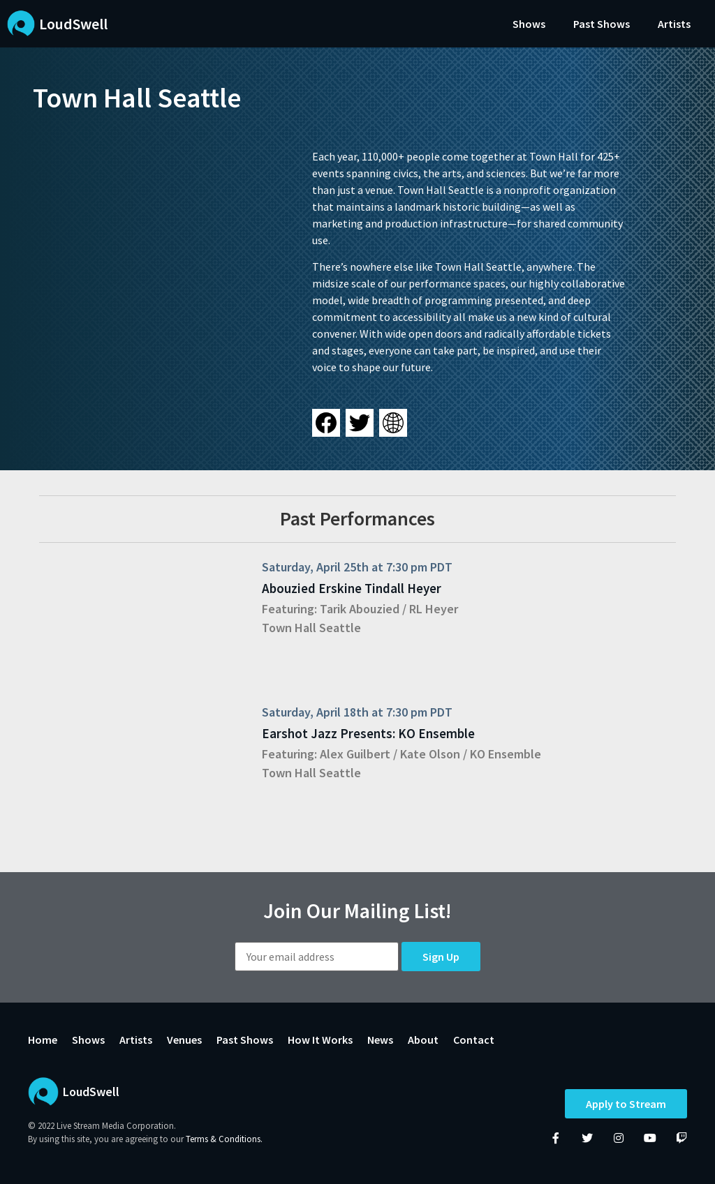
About (423, 1040)
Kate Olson (430, 754)
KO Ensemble (505, 754)
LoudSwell (73, 23)
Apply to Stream (626, 1104)
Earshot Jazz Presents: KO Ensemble (368, 733)
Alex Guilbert (355, 754)
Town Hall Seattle (311, 628)
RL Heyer (433, 609)
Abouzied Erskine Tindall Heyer (351, 588)
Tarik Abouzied (359, 609)
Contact (473, 1040)
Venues (184, 1040)
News (380, 1040)
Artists (674, 24)
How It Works (320, 1040)
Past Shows (601, 24)
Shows (529, 24)
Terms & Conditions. (224, 1139)
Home (42, 1040)
